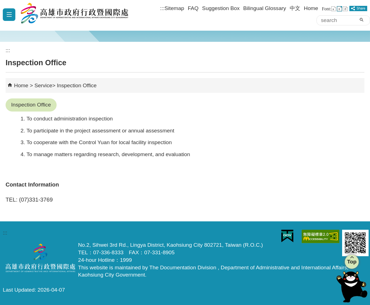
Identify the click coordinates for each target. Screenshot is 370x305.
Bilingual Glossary (264, 8)
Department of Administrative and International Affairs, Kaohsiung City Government (72, 15)
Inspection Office (77, 85)
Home (311, 8)
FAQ (193, 8)
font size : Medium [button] (339, 8)
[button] (361, 19)
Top (351, 261)
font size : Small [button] (333, 8)
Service (43, 85)
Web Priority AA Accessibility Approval (320, 236)
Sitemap (174, 8)
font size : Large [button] (345, 8)
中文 (295, 8)
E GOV (287, 236)
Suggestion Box (221, 8)
